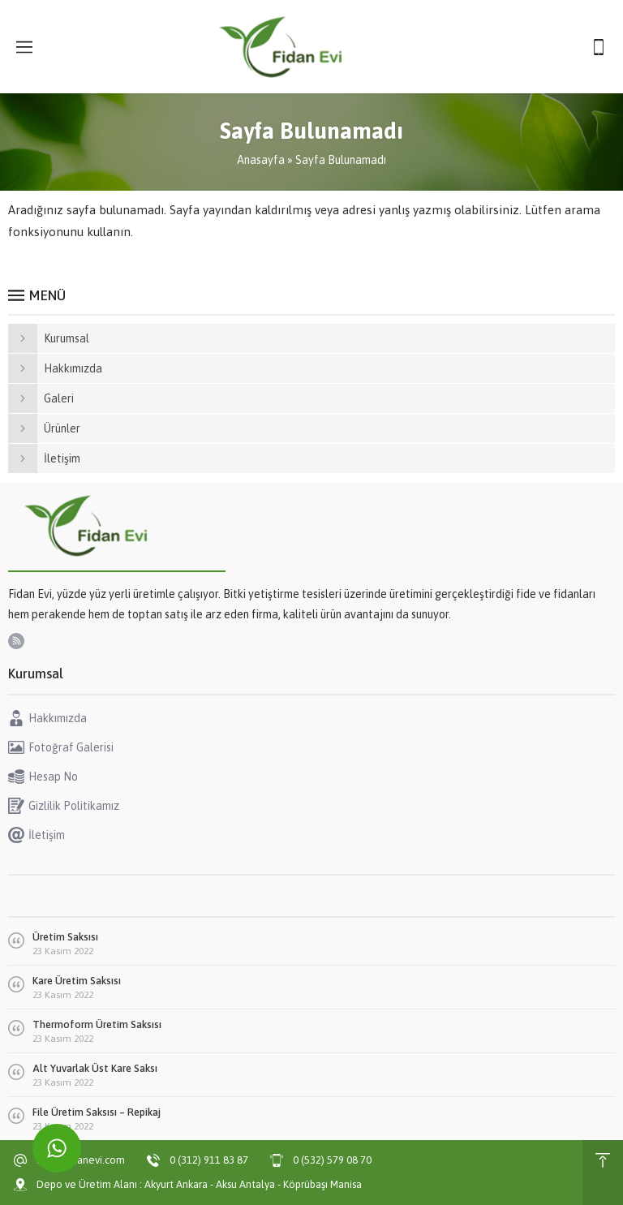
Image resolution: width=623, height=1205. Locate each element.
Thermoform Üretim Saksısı (96, 1024)
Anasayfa (261, 159)
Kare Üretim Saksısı (76, 981)
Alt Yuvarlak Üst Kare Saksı (94, 1068)
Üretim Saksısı (65, 937)
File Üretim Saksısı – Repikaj (96, 1112)
